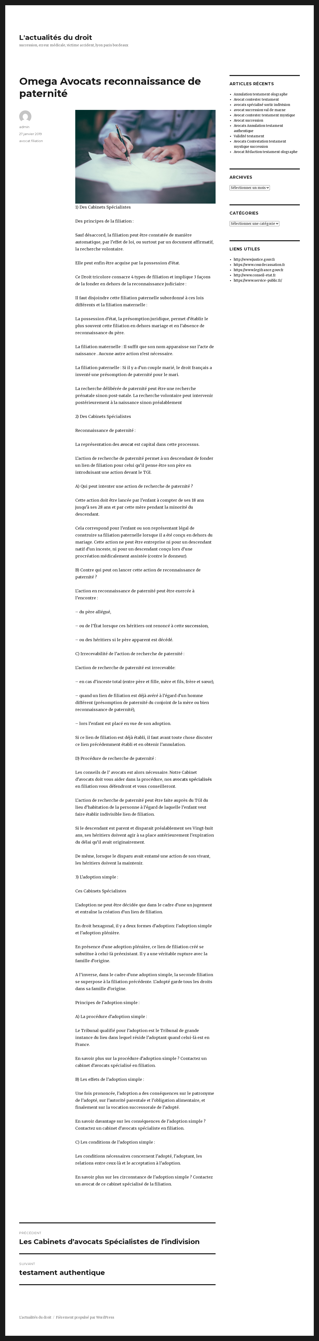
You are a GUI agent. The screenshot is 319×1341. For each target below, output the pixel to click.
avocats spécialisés (192, 779)
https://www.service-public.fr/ (258, 280)
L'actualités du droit (55, 37)
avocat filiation (31, 141)
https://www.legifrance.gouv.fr (259, 270)
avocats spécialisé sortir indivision (262, 105)
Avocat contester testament (256, 99)
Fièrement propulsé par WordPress (85, 1317)
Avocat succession (248, 120)
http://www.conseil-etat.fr (255, 275)
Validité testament (249, 136)
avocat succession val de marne (260, 110)
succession (196, 625)
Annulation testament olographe (261, 94)
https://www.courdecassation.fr (259, 265)
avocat (126, 444)
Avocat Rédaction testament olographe (266, 152)
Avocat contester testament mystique (264, 115)
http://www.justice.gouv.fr (254, 259)
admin (24, 127)
